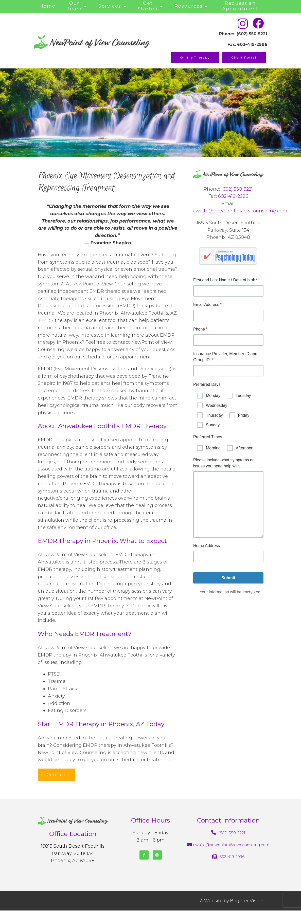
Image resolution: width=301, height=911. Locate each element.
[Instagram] (157, 855)
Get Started (148, 6)
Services (109, 6)
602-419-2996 (233, 196)
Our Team (74, 6)
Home (48, 6)
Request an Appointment (240, 6)
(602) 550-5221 (237, 189)
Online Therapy (195, 57)
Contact (57, 774)
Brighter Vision (246, 900)
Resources (188, 6)
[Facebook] (144, 855)
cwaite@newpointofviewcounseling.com (240, 211)
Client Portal (243, 57)
